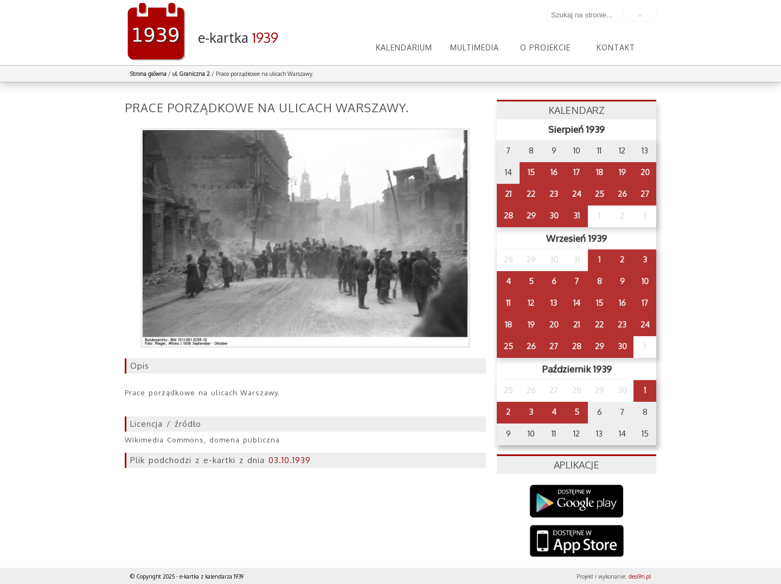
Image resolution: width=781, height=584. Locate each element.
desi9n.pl (640, 576)
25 (599, 194)
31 (576, 215)
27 (645, 194)
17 (576, 172)
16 (554, 172)
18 (599, 172)
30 (554, 215)
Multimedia (474, 47)
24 (576, 194)
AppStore (576, 542)
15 (531, 172)
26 (622, 194)
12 (531, 303)
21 (508, 194)
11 (508, 303)
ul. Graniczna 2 (191, 73)
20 (645, 172)
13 (553, 303)
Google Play (576, 501)
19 (622, 172)
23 (553, 194)
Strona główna (148, 73)
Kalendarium (404, 47)
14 (576, 303)
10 (645, 281)
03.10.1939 (289, 460)
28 (508, 215)
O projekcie (545, 47)
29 (531, 215)
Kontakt (616, 47)
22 (531, 194)
